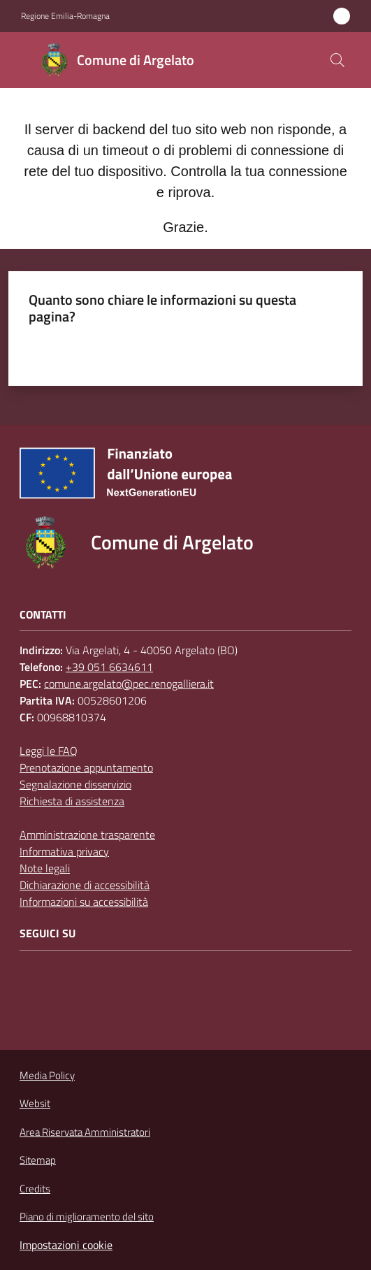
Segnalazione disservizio (75, 784)
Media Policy (47, 1075)
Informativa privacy (64, 851)
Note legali (45, 868)
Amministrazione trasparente (87, 834)
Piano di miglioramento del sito (87, 1216)
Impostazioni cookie (66, 1244)
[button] (337, 60)
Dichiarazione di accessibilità (85, 884)
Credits (35, 1189)
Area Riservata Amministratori (85, 1132)
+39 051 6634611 (109, 666)
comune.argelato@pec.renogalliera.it (129, 683)
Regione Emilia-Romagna (65, 16)
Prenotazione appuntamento (86, 767)
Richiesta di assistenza (72, 801)
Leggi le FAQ (49, 750)
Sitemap (38, 1160)
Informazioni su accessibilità (84, 901)
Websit (35, 1103)
